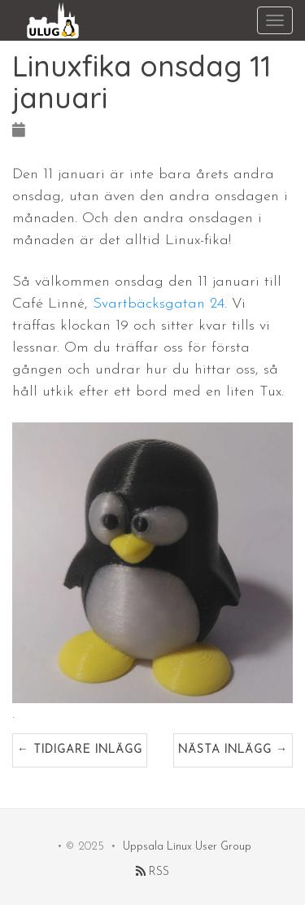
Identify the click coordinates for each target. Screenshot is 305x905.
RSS (152, 872)
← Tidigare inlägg (79, 750)
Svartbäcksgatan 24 (158, 304)
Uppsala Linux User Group (187, 847)
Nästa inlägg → (233, 750)
